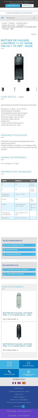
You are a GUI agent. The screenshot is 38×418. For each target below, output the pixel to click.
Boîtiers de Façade (8, 25)
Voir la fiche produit (10, 319)
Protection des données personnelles (19, 402)
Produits (11, 23)
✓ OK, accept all (13, 5)
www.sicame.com (24, 411)
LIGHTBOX (21, 25)
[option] (7, 89)
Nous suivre (19, 406)
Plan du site (18, 394)
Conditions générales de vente (19, 391)
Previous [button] (1, 89)
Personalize (27, 5)
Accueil (4, 23)
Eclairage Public (21, 23)
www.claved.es (23, 416)
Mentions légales (18, 397)
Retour (33, 34)
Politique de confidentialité (18, 399)
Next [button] (36, 89)
